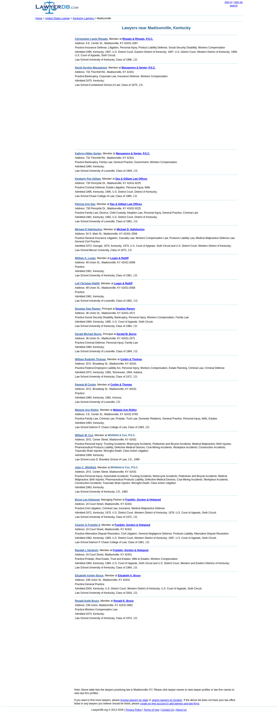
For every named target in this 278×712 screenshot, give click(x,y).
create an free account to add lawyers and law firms (169, 703)
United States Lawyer (57, 18)
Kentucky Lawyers (84, 18)
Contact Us (167, 709)
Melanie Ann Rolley (125, 409)
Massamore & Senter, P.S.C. (139, 67)
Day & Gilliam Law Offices (131, 178)
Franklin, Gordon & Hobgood (143, 499)
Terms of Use (151, 709)
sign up (238, 2)
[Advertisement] (52, 88)
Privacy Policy (134, 709)
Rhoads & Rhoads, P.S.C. (137, 38)
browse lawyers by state (134, 700)
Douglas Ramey (125, 308)
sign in (228, 2)
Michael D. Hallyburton (130, 229)
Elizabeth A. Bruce (129, 575)
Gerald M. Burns (127, 334)
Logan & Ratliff (119, 258)
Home (38, 18)
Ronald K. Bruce (124, 600)
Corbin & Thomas (131, 359)
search (233, 5)
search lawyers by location (167, 700)
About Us (181, 709)
